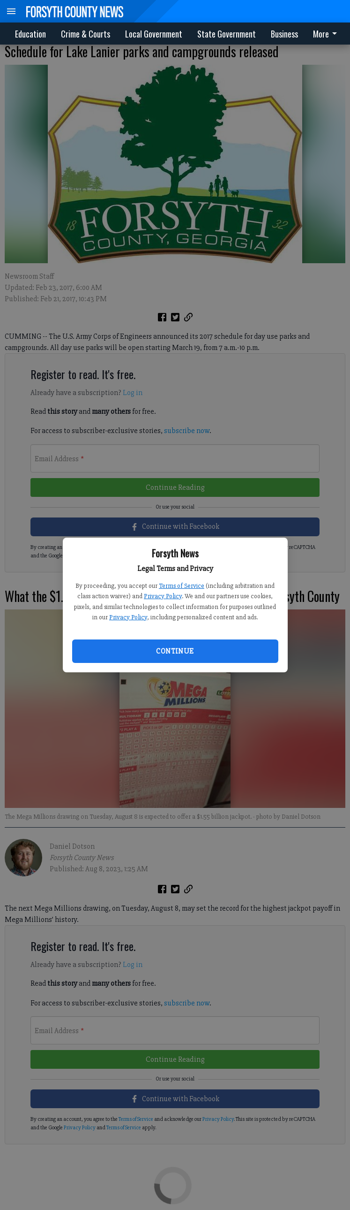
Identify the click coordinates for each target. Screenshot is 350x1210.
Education (30, 34)
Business (284, 34)
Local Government (153, 34)
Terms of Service (181, 586)
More (326, 34)
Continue (175, 651)
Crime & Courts (85, 34)
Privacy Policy (163, 596)
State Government (226, 34)
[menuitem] (327, 34)
